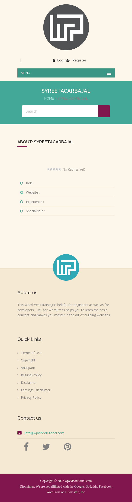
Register (76, 60)
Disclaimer (29, 382)
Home (49, 98)
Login (59, 60)
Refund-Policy (31, 375)
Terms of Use (31, 352)
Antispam (28, 367)
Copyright (28, 360)
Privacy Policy (31, 397)
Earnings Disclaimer (35, 390)
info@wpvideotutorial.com (44, 433)
